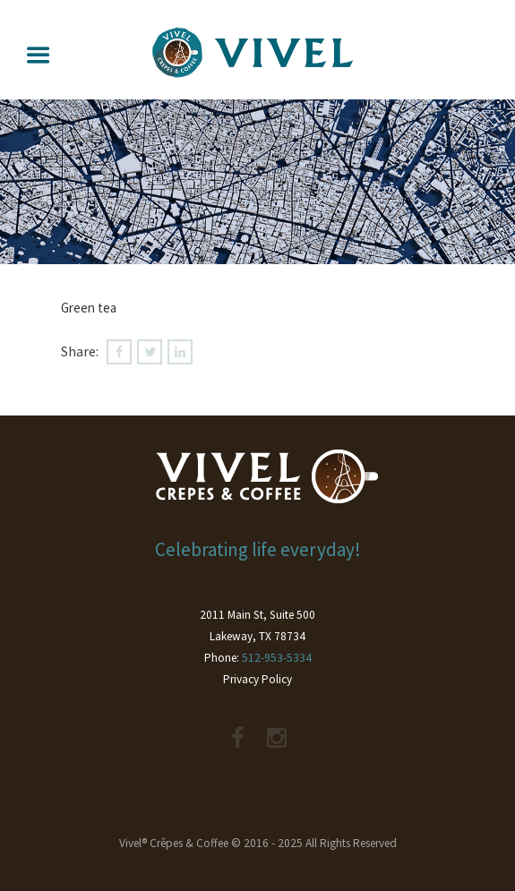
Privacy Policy (257, 679)
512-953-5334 (277, 657)
